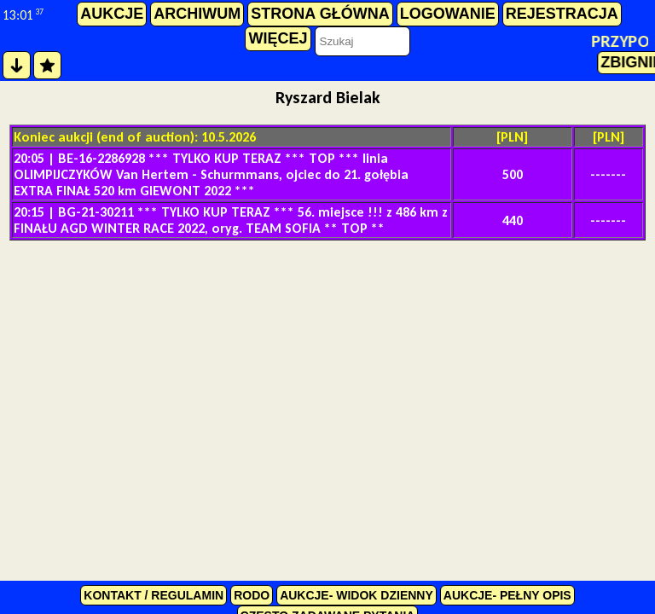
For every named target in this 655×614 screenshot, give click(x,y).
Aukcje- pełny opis (507, 595)
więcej (277, 38)
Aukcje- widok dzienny (356, 595)
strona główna (320, 13)
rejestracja (562, 13)
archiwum (197, 13)
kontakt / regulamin (153, 595)
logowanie (448, 13)
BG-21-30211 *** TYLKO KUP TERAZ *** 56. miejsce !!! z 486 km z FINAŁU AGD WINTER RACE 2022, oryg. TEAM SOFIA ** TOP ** (231, 220)
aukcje (111, 13)
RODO (252, 595)
